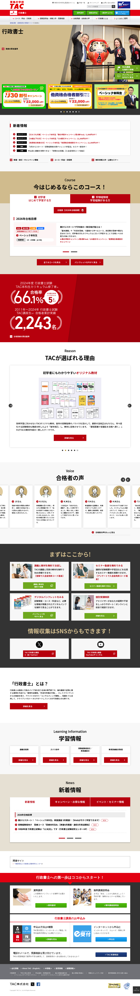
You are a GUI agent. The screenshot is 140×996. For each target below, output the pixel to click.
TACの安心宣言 (25, 977)
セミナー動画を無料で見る (100, 586)
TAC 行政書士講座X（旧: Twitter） (33, 657)
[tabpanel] (24, 96)
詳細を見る (69, 434)
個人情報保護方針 (61, 977)
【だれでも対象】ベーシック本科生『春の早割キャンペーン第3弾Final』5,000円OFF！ (62, 134)
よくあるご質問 (121, 18)
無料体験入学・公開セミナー (107, 160)
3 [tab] (67, 111)
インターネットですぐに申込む (123, 12)
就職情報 (70, 973)
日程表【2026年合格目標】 (69, 210)
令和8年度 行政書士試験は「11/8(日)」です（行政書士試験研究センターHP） (57, 833)
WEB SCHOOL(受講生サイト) (64, 3)
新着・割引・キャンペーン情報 (26, 160)
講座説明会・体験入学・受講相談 (52, 18)
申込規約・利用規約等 (43, 977)
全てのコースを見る (52, 262)
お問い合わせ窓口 (109, 3)
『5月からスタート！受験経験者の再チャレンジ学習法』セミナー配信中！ (57, 146)
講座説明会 (93, 13)
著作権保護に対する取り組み (118, 977)
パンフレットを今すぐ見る (125, 75)
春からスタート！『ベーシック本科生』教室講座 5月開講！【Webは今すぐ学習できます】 (63, 824)
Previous (2, 96)
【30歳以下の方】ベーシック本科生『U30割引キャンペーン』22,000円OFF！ (59, 138)
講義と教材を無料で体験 (38, 585)
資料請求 (80, 13)
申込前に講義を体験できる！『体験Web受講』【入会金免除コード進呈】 (56, 151)
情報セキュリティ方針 (96, 977)
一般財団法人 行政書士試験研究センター (27, 868)
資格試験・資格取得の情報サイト (21, 23)
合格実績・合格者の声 (81, 18)
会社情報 (14, 973)
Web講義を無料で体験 (125, 66)
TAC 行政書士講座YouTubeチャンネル (95, 657)
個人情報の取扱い (78, 977)
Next (138, 96)
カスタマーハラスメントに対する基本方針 (55, 979)
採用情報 (59, 973)
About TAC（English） (31, 973)
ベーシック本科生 (28, 235)
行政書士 (22, 13)
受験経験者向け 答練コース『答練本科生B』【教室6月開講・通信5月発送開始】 (58, 828)
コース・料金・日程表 (23, 18)
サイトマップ (94, 3)
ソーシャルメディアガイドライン (25, 979)
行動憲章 (13, 977)
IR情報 (47, 973)
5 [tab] (73, 111)
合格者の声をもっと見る (105, 532)
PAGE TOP (136, 990)
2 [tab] (64, 111)
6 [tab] (76, 111)
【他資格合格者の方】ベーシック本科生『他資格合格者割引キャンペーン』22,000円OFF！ (64, 142)
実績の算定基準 (12, 77)
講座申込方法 (107, 13)
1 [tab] (61, 111)
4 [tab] (70, 111)
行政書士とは (103, 18)
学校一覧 (82, 3)
